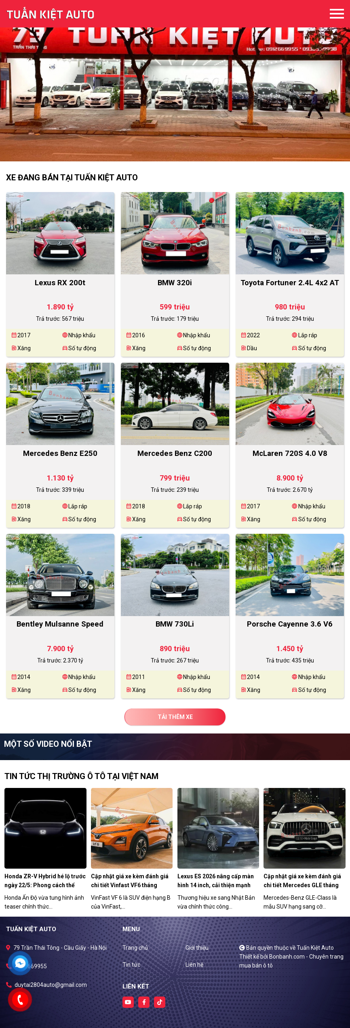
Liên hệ (194, 964)
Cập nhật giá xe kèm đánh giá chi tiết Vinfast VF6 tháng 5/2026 (130, 885)
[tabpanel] (175, 80)
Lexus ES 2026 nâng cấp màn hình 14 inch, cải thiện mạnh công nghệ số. (215, 885)
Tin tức (131, 964)
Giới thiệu (197, 947)
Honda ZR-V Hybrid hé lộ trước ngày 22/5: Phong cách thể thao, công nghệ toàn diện (45, 885)
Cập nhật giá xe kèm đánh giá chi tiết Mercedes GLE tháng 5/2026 (302, 885)
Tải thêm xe (175, 717)
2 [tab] (179, 149)
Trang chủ (135, 947)
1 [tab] (171, 149)
